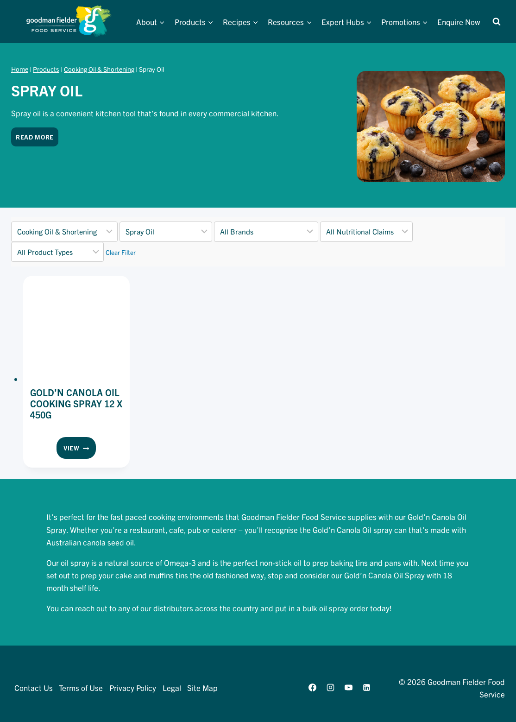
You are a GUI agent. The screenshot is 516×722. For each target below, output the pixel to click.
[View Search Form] (496, 21)
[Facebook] (312, 688)
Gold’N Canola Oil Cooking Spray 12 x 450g (76, 403)
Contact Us (33, 687)
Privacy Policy (132, 687)
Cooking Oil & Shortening (99, 69)
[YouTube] (348, 688)
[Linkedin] (367, 688)
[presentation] (76, 329)
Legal (172, 687)
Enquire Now (458, 21)
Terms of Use (81, 687)
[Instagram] (330, 688)
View (79, 449)
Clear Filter (121, 252)
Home (19, 69)
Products (46, 69)
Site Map (202, 687)
